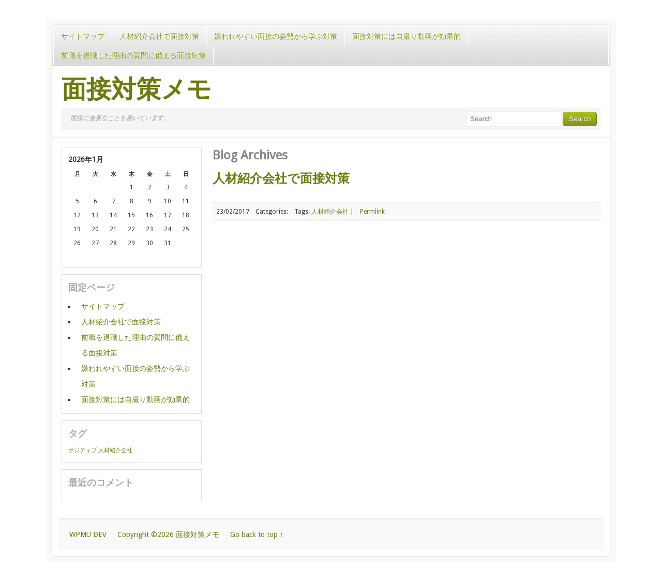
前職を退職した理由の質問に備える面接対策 (133, 55)
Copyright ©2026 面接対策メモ (168, 534)
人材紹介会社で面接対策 (159, 36)
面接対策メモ (137, 89)
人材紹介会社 (330, 211)
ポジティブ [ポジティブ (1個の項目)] (82, 450)
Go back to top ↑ (256, 534)
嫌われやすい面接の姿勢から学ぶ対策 (275, 36)
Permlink (372, 211)
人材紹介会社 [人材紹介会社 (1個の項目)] (115, 450)
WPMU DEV (88, 534)
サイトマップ (82, 36)
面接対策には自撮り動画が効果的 (406, 36)
